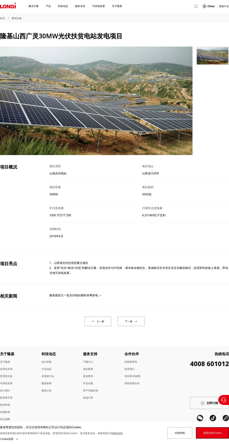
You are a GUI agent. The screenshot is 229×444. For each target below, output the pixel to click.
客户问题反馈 (90, 390)
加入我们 (5, 390)
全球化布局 (6, 369)
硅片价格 (47, 361)
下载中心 (88, 361)
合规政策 (5, 412)
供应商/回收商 (132, 376)
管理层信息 (6, 376)
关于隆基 (5, 361)
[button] (196, 7)
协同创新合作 (132, 383)
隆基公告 (47, 390)
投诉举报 (5, 404)
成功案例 (88, 369)
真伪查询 (88, 376)
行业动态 (47, 369)
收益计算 (88, 397)
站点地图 (5, 419)
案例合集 (17, 18)
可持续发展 (6, 383)
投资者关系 (6, 397)
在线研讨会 (48, 376)
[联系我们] (223, 400)
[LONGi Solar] (8, 7)
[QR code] (200, 418)
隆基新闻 (47, 383)
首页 (2, 18)
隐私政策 (118, 433)
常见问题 (88, 383)
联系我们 (130, 369)
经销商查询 (131, 361)
